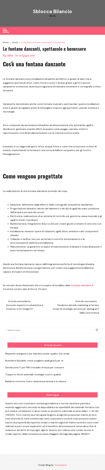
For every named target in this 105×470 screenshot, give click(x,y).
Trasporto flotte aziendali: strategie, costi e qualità (33, 374)
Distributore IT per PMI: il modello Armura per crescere (34, 367)
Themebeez (60, 465)
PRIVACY (85, 434)
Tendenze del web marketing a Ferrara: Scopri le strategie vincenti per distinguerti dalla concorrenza (76, 309)
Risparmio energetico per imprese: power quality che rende (37, 353)
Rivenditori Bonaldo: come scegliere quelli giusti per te (34, 360)
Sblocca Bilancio (52, 11)
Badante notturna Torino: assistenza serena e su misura (35, 381)
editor (10, 55)
